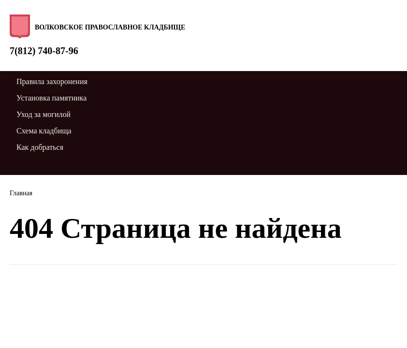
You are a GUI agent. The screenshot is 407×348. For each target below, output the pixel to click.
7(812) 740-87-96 (44, 50)
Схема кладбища (44, 131)
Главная (21, 193)
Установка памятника (51, 98)
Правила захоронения (51, 81)
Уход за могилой (43, 114)
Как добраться (39, 147)
